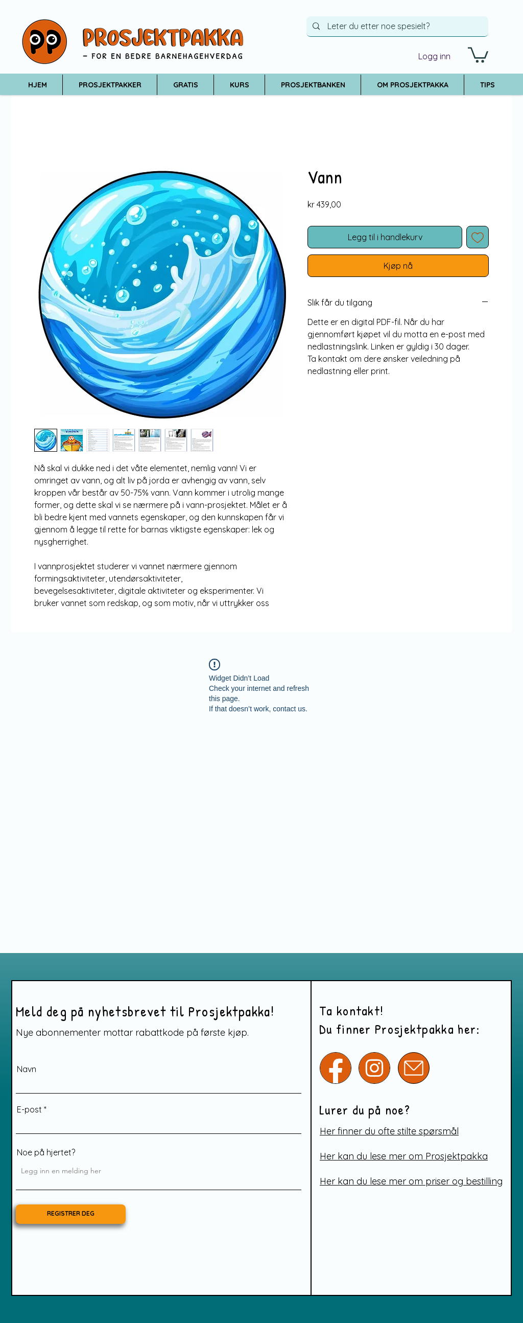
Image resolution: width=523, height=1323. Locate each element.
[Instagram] (374, 1068)
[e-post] (414, 1068)
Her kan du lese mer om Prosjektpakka (404, 1156)
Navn (26, 1069)
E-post (29, 1109)
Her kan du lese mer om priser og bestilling (411, 1181)
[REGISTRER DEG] (71, 1214)
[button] (478, 54)
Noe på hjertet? (46, 1152)
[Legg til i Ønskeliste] (477, 237)
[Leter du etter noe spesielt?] (397, 26)
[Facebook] (335, 1068)
